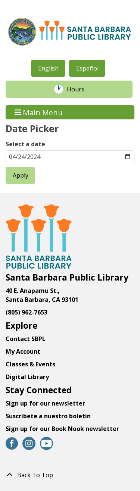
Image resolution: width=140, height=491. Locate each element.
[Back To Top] (70, 475)
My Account (23, 351)
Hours (79, 89)
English (48, 68)
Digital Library (27, 377)
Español (87, 68)
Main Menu (39, 112)
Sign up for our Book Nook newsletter (63, 429)
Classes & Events (30, 364)
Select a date (25, 144)
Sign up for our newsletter (45, 403)
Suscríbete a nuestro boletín (48, 416)
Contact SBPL (26, 339)
